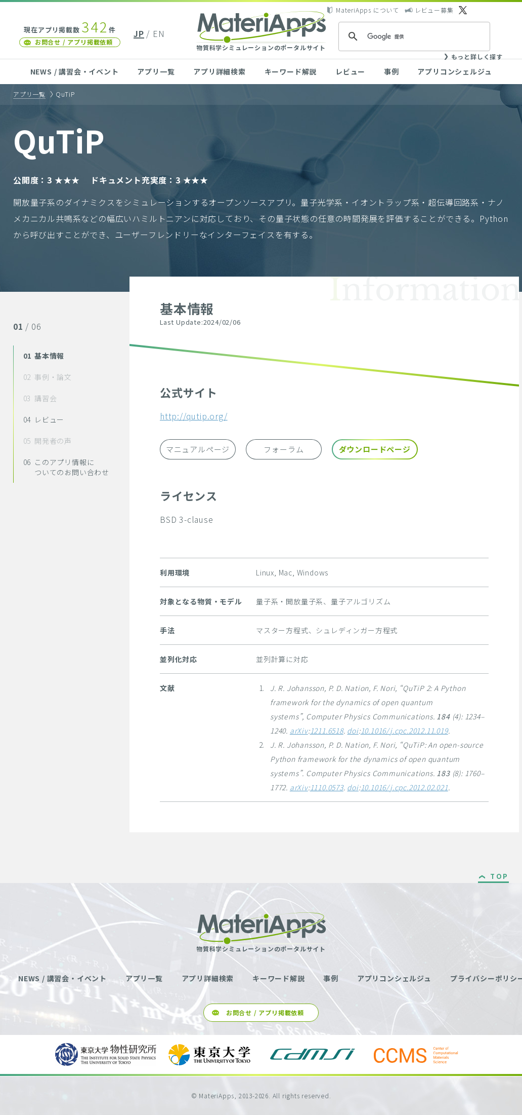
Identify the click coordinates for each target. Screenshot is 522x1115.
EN (159, 33)
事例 (391, 71)
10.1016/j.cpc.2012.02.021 (404, 787)
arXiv (299, 730)
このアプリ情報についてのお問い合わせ (66, 467)
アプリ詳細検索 (219, 71)
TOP (499, 877)
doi (352, 730)
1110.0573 (326, 787)
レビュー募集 (434, 10)
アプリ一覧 (156, 71)
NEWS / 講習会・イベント (74, 71)
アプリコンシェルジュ (454, 71)
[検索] (412, 36)
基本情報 (44, 356)
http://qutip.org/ (194, 416)
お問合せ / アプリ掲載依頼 (74, 41)
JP (139, 33)
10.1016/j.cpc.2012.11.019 (404, 730)
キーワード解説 (291, 71)
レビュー (350, 71)
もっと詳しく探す (477, 56)
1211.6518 (326, 730)
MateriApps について (367, 10)
